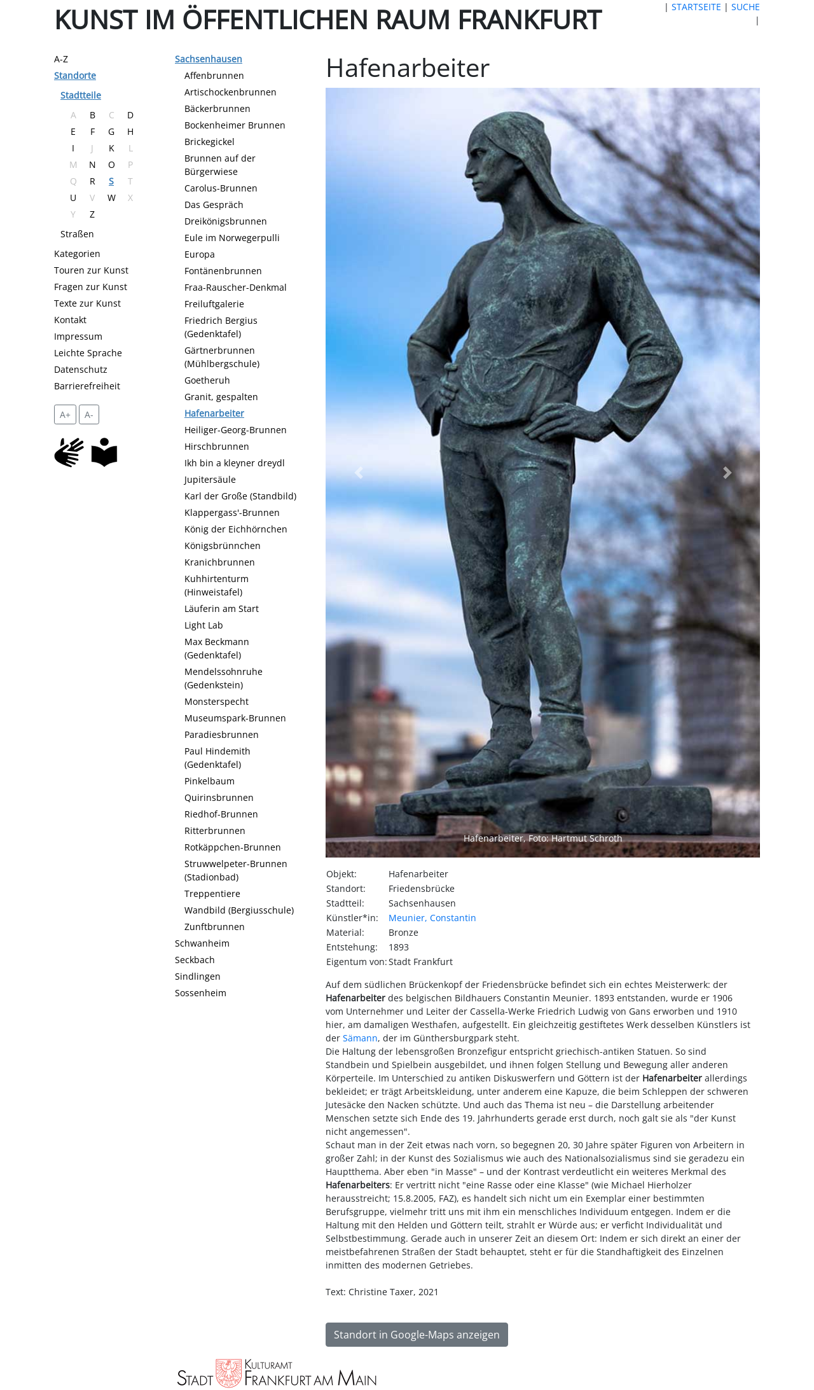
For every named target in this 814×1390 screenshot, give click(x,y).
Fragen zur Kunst (90, 287)
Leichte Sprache (88, 353)
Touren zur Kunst (91, 270)
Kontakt (70, 320)
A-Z (61, 59)
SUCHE (745, 7)
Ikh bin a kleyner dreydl (234, 463)
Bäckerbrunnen (217, 108)
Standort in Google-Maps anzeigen (417, 1335)
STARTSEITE (696, 7)
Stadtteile (80, 95)
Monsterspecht (216, 701)
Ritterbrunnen (214, 830)
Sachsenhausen (208, 59)
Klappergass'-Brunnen (232, 512)
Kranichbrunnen (219, 562)
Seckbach (195, 960)
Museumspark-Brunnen (235, 718)
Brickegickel (209, 142)
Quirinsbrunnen (219, 797)
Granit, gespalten (221, 397)
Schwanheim (202, 943)
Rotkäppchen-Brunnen (232, 847)
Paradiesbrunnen (221, 734)
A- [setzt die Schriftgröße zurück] (89, 414)
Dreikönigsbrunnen (225, 221)
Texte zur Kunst (87, 303)
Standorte (75, 75)
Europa (199, 254)
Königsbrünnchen (222, 545)
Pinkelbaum (209, 781)
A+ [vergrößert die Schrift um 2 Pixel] (65, 414)
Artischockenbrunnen (230, 92)
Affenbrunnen (214, 75)
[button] (358, 473)
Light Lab (203, 625)
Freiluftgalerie (214, 304)
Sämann (360, 1038)
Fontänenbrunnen (223, 271)
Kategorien (77, 253)
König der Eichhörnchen (235, 529)
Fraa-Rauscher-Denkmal (235, 287)
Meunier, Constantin (432, 918)
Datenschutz (80, 369)
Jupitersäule (210, 479)
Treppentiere (212, 893)
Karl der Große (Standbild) (240, 496)
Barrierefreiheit (87, 386)
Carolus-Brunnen (221, 188)
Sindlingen (198, 976)
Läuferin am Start (221, 608)
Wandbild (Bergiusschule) (239, 910)
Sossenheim (200, 993)
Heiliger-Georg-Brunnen (235, 430)
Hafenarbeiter (214, 413)
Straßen (77, 234)
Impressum (78, 336)
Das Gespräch (214, 204)
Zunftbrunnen (214, 927)
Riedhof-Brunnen (221, 814)
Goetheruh (207, 380)
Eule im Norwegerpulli (232, 238)
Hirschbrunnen (216, 446)
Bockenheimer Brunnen (235, 125)
